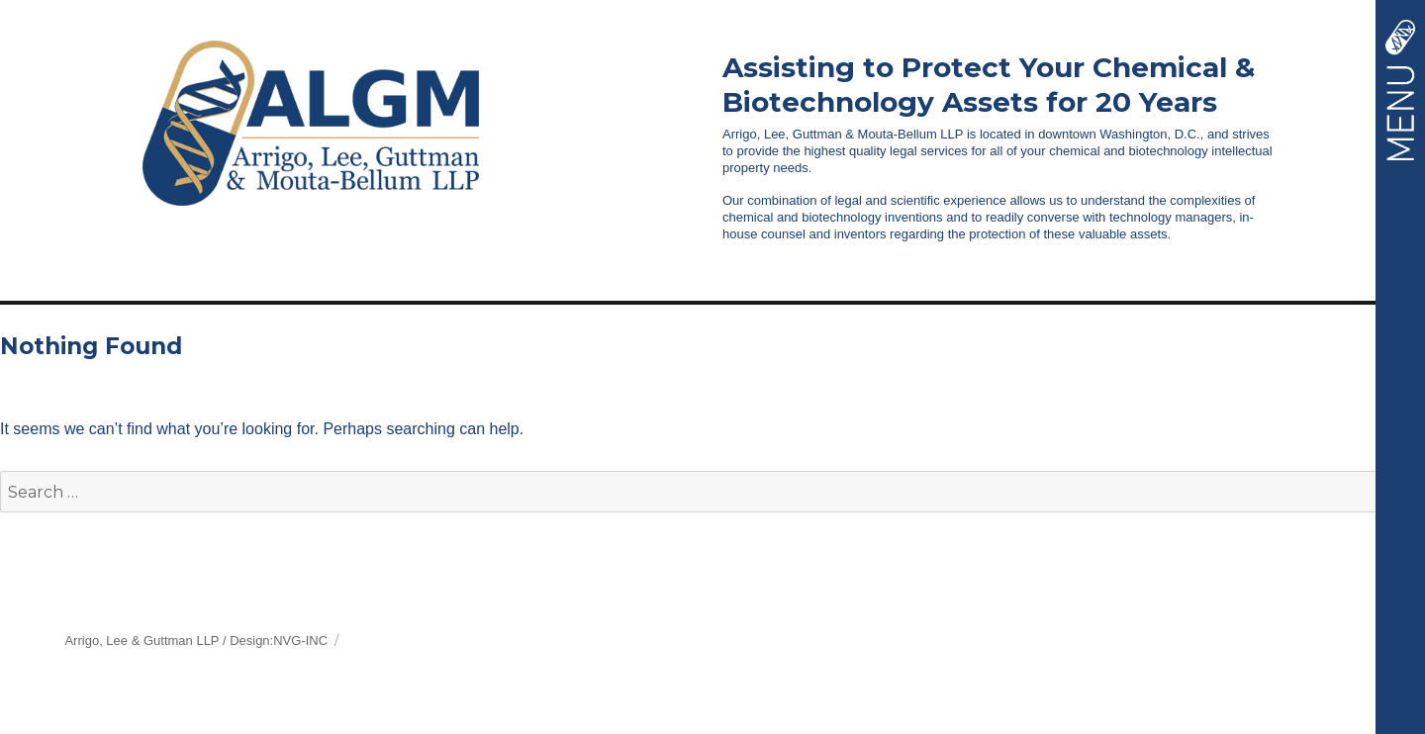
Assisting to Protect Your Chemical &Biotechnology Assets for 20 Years (988, 84)
